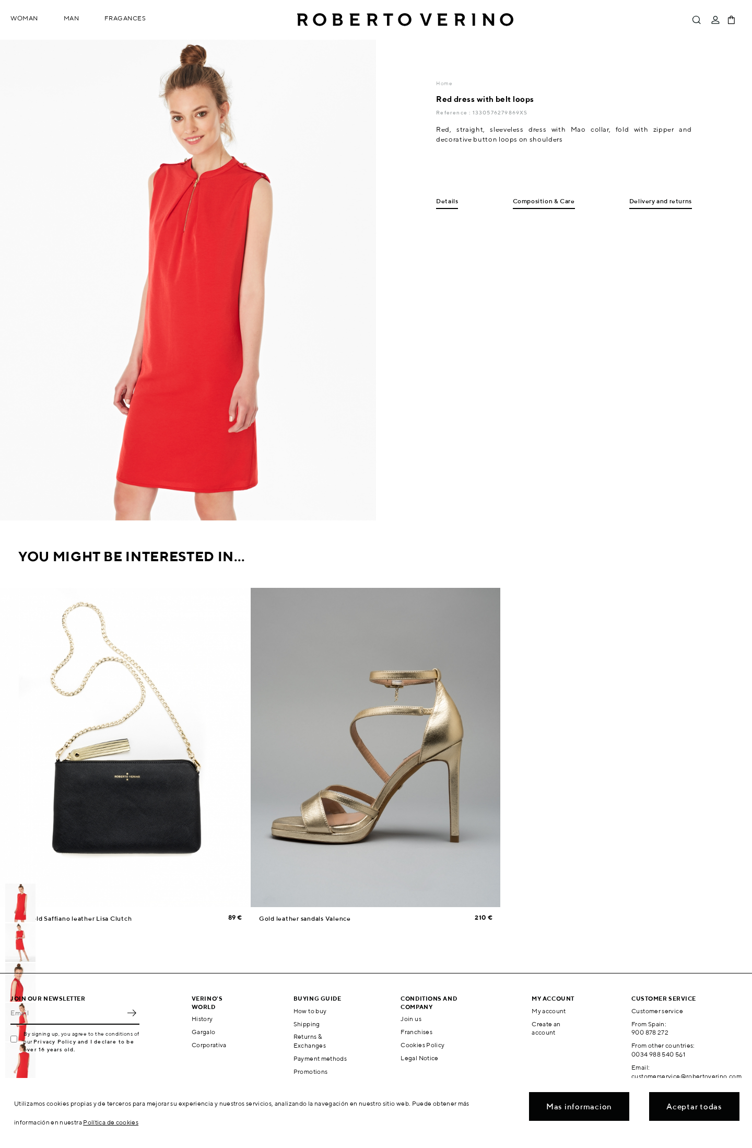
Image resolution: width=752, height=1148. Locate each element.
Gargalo (204, 1032)
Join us (411, 1019)
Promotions (310, 1071)
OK (131, 1013)
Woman (24, 18)
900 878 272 (649, 1032)
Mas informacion (579, 1106)
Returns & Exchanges (309, 1041)
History (202, 1019)
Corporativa (209, 1045)
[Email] (67, 1013)
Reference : (454, 112)
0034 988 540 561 (658, 1054)
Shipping (306, 1024)
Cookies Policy (422, 1045)
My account (549, 1011)
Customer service (657, 1011)
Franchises (416, 1032)
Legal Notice (419, 1058)
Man (71, 18)
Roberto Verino (405, 20)
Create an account (546, 1028)
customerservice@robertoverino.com (686, 1076)
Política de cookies (110, 1122)
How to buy (310, 1011)
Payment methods (320, 1058)
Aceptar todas (694, 1106)
